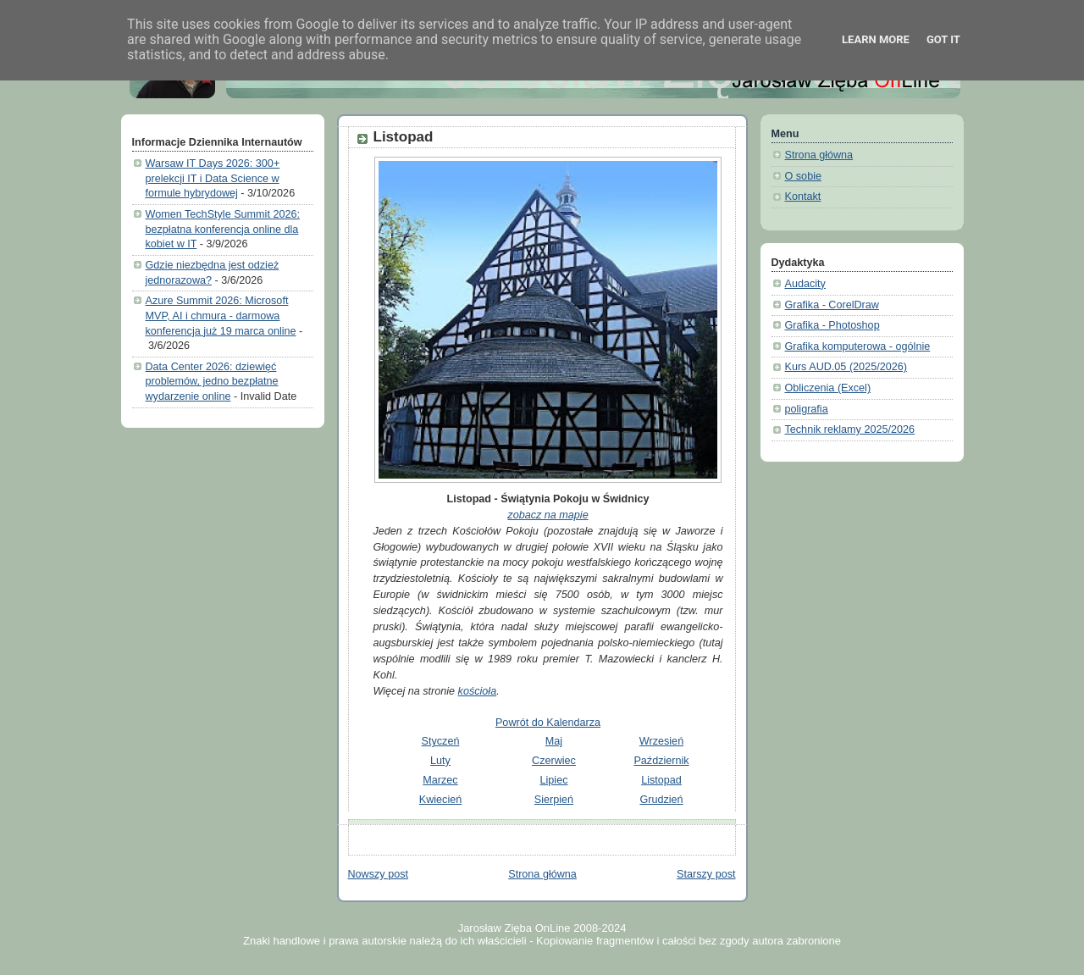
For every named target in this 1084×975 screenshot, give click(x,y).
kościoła (477, 691)
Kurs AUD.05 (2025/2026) (846, 367)
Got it (943, 39)
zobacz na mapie (547, 515)
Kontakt (803, 196)
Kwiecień (440, 800)
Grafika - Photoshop (832, 325)
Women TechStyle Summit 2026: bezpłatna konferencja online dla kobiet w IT (223, 229)
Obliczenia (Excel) (828, 388)
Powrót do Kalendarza (547, 722)
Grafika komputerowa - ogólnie (858, 346)
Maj (553, 741)
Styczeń (441, 741)
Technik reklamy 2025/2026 (850, 429)
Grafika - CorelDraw (832, 305)
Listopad (403, 137)
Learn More (876, 39)
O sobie (803, 176)
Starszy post (706, 874)
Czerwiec (554, 761)
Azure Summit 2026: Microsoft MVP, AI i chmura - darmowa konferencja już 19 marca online (221, 315)
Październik (661, 761)
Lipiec (554, 780)
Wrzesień (661, 741)
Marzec (440, 780)
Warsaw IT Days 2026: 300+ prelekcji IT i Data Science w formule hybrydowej (213, 178)
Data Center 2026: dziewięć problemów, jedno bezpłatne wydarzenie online (212, 381)
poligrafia (806, 409)
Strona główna (542, 874)
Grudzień (661, 800)
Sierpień (553, 800)
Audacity (805, 284)
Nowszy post (378, 874)
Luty (440, 761)
